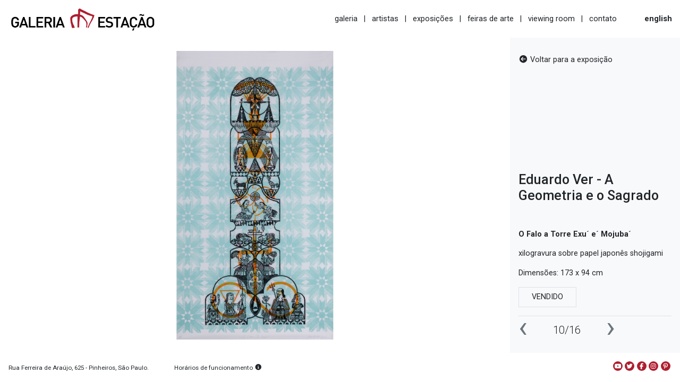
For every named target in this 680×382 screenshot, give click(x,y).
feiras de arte (491, 18)
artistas (385, 18)
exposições (433, 18)
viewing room (551, 18)
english (658, 18)
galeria (346, 18)
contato (603, 18)
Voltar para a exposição (565, 59)
